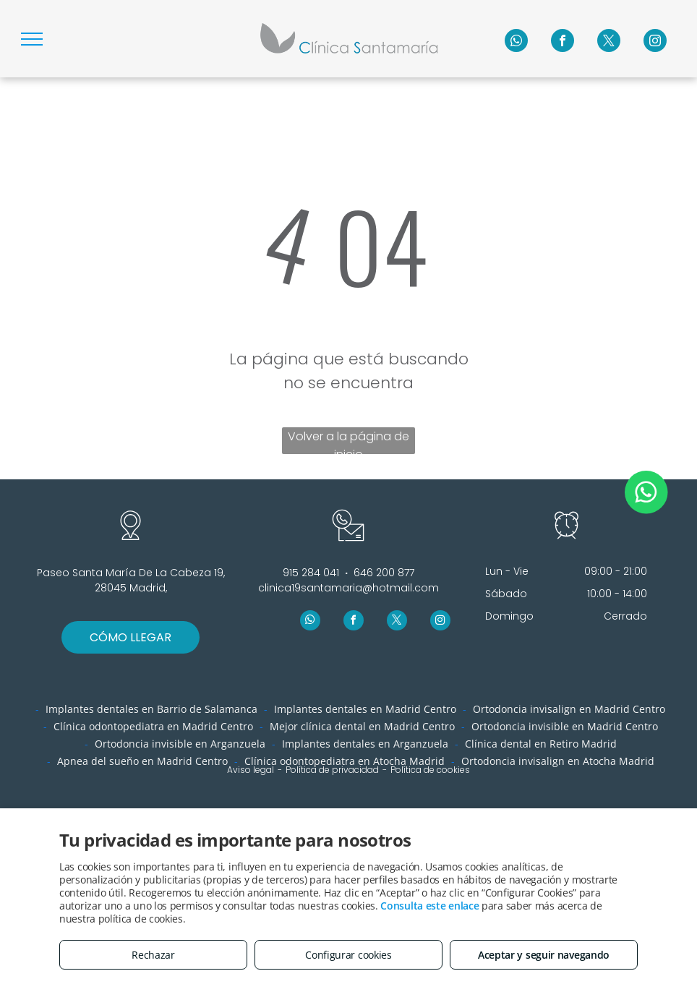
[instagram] (655, 42)
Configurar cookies (348, 955)
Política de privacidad (332, 769)
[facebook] (562, 42)
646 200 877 (384, 572)
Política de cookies (430, 769)
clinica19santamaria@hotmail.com (348, 588)
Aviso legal (250, 769)
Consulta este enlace (429, 905)
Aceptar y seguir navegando (544, 955)
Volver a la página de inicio (348, 441)
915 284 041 (311, 572)
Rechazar (153, 955)
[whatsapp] (516, 42)
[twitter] (608, 42)
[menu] (32, 39)
